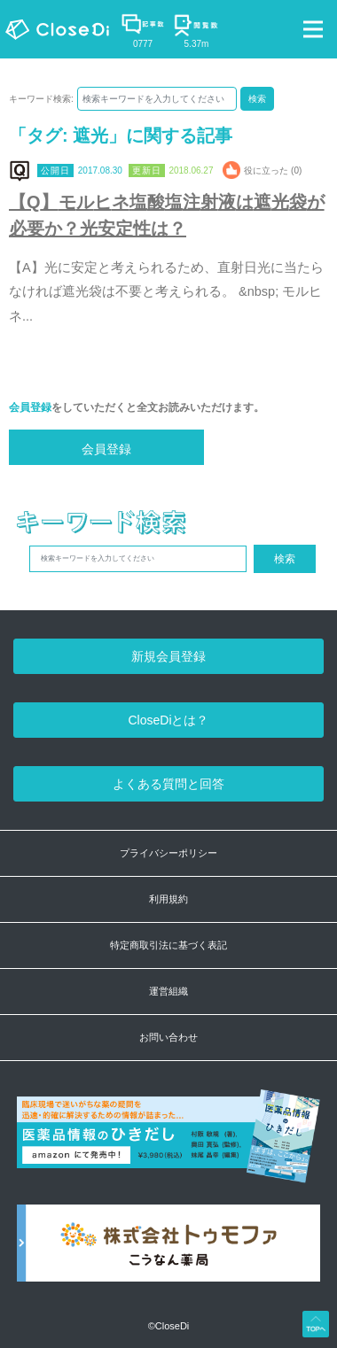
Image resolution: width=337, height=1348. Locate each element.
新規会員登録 (168, 656)
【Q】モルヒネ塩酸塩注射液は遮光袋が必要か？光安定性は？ (167, 215)
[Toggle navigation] (313, 29)
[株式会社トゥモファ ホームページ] (168, 1252)
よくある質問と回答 (168, 784)
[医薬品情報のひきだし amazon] (168, 1145)
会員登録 (30, 407)
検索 (257, 99)
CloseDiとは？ (168, 720)
